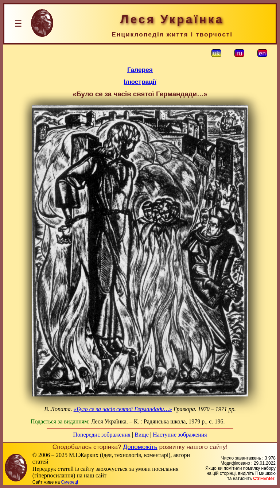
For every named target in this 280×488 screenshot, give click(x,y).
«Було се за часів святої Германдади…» (123, 409)
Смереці (69, 482)
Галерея (140, 69)
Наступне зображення (180, 434)
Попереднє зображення (102, 434)
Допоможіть (140, 446)
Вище (142, 434)
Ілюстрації (140, 81)
